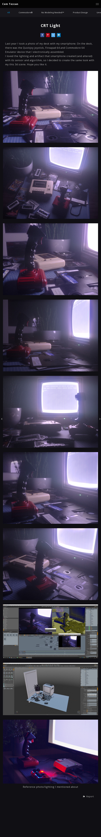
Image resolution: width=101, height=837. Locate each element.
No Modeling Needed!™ (52, 12)
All (8, 12)
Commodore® (26, 12)
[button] (88, 796)
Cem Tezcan (10, 4)
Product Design (80, 12)
